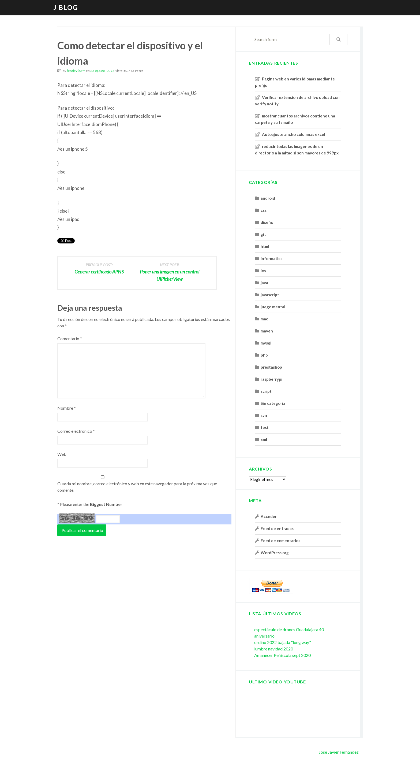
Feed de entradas (277, 528)
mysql (266, 343)
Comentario (69, 338)
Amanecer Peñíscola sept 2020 (282, 655)
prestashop (271, 367)
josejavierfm (76, 71)
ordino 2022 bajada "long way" (282, 642)
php (264, 355)
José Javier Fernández (339, 751)
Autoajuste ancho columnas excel (293, 134)
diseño (267, 222)
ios (263, 270)
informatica (272, 258)
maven (267, 330)
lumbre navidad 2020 (273, 648)
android (268, 198)
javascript (270, 294)
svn (264, 415)
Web (61, 454)
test (265, 427)
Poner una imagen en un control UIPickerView (169, 271)
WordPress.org (275, 552)
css (264, 210)
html (265, 246)
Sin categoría (273, 403)
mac (264, 318)
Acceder (269, 516)
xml (264, 439)
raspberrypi (271, 379)
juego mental (273, 306)
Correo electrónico (76, 431)
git (263, 234)
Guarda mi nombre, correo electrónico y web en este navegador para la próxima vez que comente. (137, 487)
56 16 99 (76, 518)
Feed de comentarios (280, 540)
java (264, 282)
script (266, 391)
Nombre (66, 407)
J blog (65, 7)
